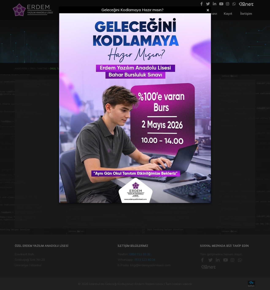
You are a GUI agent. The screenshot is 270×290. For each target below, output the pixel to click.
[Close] (207, 9)
